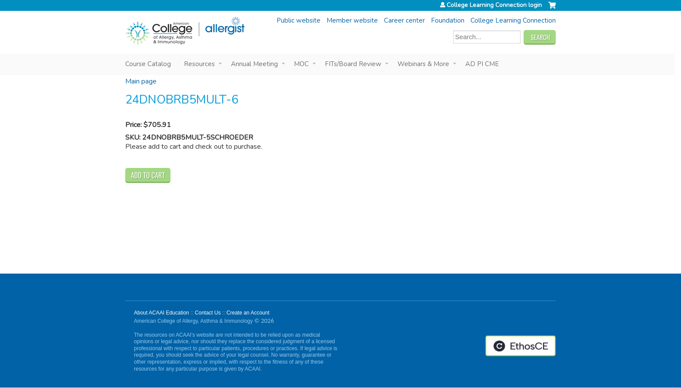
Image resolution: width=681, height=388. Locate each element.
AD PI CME (482, 64)
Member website (352, 20)
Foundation (447, 20)
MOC (301, 64)
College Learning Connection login (494, 5)
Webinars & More (423, 64)
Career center (404, 20)
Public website (298, 20)
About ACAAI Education (161, 313)
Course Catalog (148, 64)
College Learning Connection (513, 20)
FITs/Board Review (353, 64)
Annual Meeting (254, 64)
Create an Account (248, 313)
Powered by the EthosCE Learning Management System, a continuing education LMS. (520, 345)
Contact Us (207, 313)
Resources (199, 64)
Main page (141, 81)
